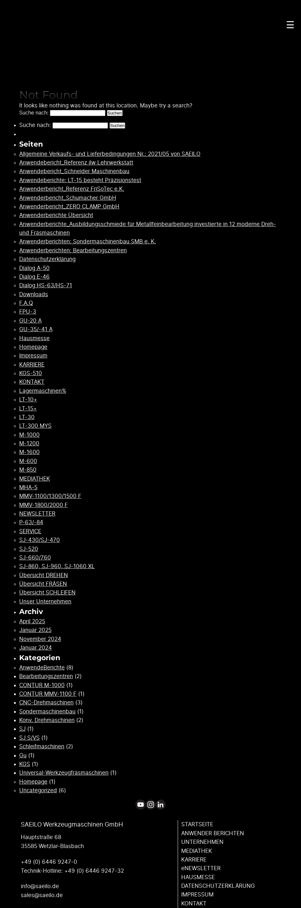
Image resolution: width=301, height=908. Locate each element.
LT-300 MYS (35, 426)
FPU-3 (27, 312)
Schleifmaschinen (41, 746)
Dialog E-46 (34, 277)
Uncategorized (38, 790)
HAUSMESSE (198, 877)
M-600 (28, 461)
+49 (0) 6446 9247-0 (49, 862)
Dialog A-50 (34, 268)
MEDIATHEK (34, 479)
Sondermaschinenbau (47, 711)
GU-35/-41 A (36, 329)
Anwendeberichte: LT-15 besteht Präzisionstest (80, 180)
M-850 (28, 470)
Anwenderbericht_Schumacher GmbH (67, 198)
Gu (23, 755)
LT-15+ (28, 408)
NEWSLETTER (37, 514)
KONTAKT (32, 382)
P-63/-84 (31, 522)
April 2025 (32, 621)
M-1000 (29, 435)
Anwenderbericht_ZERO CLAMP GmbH (69, 206)
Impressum (33, 355)
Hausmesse (34, 338)
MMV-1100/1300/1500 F (50, 496)
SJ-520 (28, 549)
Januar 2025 (35, 630)
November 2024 (40, 639)
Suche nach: (33, 112)
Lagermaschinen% (42, 391)
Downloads (33, 294)
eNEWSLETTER (201, 868)
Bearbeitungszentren (46, 676)
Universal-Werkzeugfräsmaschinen (64, 773)
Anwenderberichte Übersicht (56, 215)
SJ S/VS (29, 738)
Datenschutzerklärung (47, 259)
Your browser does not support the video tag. (150, 59)
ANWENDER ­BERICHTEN (212, 833)
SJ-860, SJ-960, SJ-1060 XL (57, 566)
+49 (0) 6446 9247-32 (94, 871)
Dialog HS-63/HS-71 (45, 285)
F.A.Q (26, 303)
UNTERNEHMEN (202, 842)
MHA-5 (28, 487)
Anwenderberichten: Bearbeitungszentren (73, 250)
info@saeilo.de (40, 886)
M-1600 (29, 452)
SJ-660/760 (35, 557)
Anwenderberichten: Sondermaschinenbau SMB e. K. (87, 241)
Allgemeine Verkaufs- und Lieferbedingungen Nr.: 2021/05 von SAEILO (109, 154)
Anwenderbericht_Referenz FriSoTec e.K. (71, 189)
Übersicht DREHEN (43, 575)
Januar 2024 (35, 648)
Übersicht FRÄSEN (43, 584)
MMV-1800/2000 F (43, 505)
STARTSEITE (197, 824)
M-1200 (29, 443)
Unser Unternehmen (45, 601)
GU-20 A (30, 321)
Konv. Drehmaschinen (47, 720)
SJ (22, 729)
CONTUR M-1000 (42, 685)
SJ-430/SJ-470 (39, 540)
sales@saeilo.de (42, 895)
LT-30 (27, 417)
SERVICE (30, 531)
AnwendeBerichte (42, 667)
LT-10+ (28, 399)
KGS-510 (30, 373)
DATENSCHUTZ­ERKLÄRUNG (218, 886)
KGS (24, 764)
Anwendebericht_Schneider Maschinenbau (74, 171)
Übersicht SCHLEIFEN (47, 592)
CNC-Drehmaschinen (46, 702)
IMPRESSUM (197, 894)
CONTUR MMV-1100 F (48, 694)
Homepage (33, 347)
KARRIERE (32, 364)
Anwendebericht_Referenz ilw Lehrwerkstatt (76, 162)
